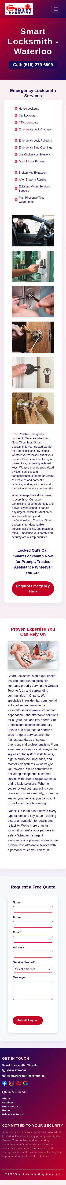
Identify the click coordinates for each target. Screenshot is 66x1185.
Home (6, 1110)
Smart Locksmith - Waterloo (20, 1065)
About (6, 1098)
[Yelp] (18, 1083)
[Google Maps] (25, 1083)
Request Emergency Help (33, 588)
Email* (17, 932)
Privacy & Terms (13, 1114)
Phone (17, 917)
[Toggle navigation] (56, 9)
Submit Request (28, 1020)
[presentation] (39, 1009)
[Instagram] (11, 1083)
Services (8, 1102)
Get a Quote (10, 1106)
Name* (17, 902)
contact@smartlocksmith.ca (26, 1075)
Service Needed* (24, 962)
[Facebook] (4, 1083)
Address (18, 947)
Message (19, 977)
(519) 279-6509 (38, 64)
